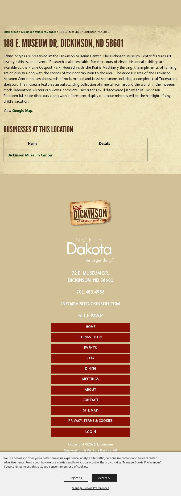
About (90, 390)
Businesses (11, 32)
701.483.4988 (90, 292)
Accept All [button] (104, 478)
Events (90, 348)
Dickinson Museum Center (38, 32)
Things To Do (90, 337)
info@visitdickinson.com (90, 304)
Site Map (90, 410)
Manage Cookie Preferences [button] (90, 488)
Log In (90, 432)
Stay (90, 358)
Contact (90, 400)
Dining (90, 369)
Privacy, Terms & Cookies (90, 421)
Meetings (90, 379)
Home (90, 327)
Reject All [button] (76, 478)
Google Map (22, 111)
